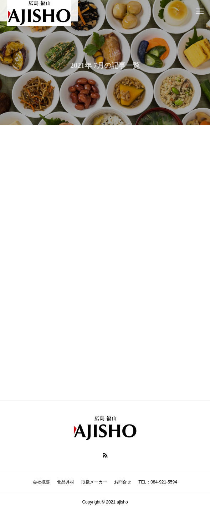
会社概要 (41, 482)
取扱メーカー (94, 482)
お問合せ (122, 482)
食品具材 (65, 482)
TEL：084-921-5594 (157, 482)
